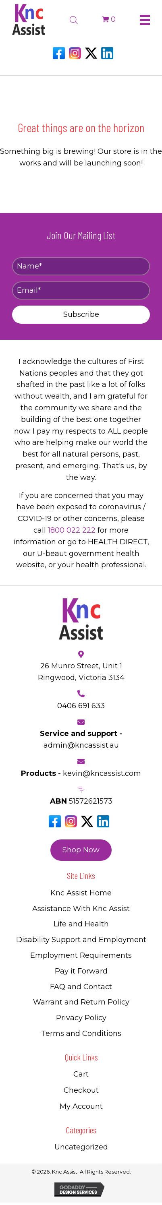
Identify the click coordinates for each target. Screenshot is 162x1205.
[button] (81, 315)
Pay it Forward (81, 971)
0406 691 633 (81, 705)
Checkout (81, 1090)
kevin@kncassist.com (102, 773)
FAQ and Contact (81, 986)
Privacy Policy (81, 1017)
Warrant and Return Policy (81, 1002)
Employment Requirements (81, 955)
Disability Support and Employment (81, 939)
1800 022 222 (72, 530)
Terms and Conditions (81, 1033)
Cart (81, 1074)
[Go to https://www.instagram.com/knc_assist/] (75, 53)
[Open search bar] (74, 19)
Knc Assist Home (81, 893)
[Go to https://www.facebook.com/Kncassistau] (59, 53)
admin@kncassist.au (81, 745)
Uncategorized (81, 1147)
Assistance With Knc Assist (81, 908)
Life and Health (81, 924)
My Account (81, 1106)
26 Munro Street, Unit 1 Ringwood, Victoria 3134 (81, 671)
